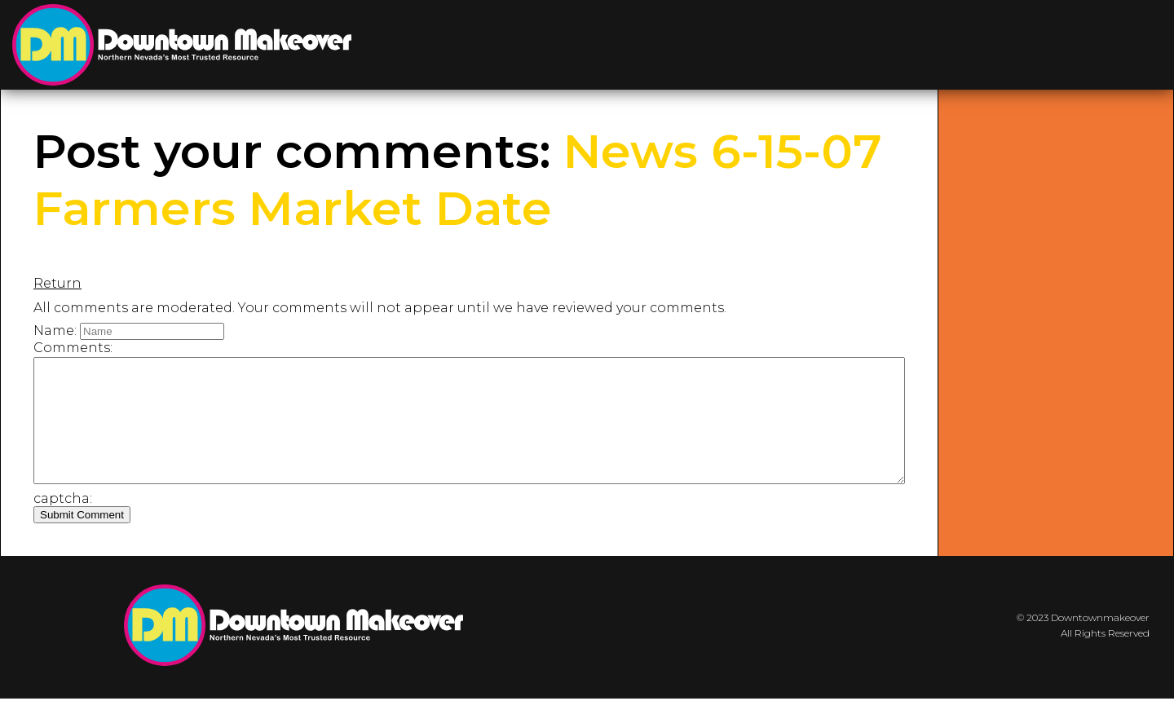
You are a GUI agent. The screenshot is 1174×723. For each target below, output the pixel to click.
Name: (55, 330)
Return (57, 283)
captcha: (62, 523)
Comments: (73, 347)
